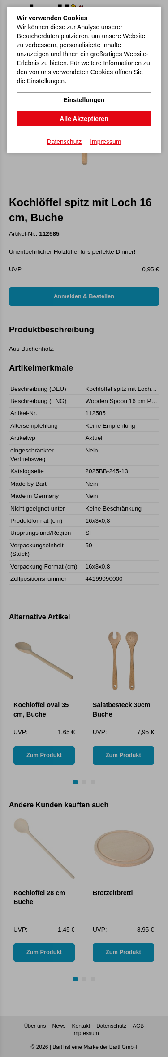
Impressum (105, 141)
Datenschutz (64, 141)
